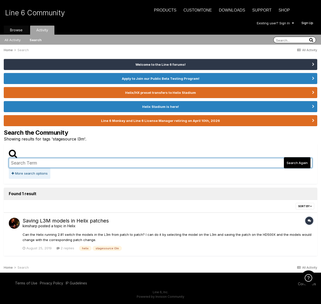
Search (36, 40)
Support (262, 10)
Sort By (305, 206)
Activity (42, 30)
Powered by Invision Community (160, 296)
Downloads (232, 10)
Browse (16, 30)
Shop (284, 10)
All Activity (13, 40)
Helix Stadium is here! (160, 107)
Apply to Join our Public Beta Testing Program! (160, 79)
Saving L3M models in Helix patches (66, 221)
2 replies (65, 248)
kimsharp (30, 226)
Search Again (297, 163)
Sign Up (307, 23)
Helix (71, 226)
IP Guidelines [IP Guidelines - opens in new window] (76, 283)
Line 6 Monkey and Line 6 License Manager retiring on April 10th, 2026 (160, 121)
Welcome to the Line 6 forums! (160, 64)
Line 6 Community (35, 13)
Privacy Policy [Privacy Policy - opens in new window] (51, 283)
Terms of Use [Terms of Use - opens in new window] (26, 283)
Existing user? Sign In (275, 23)
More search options (30, 173)
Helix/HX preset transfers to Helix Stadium (160, 93)
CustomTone (197, 10)
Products (165, 10)
